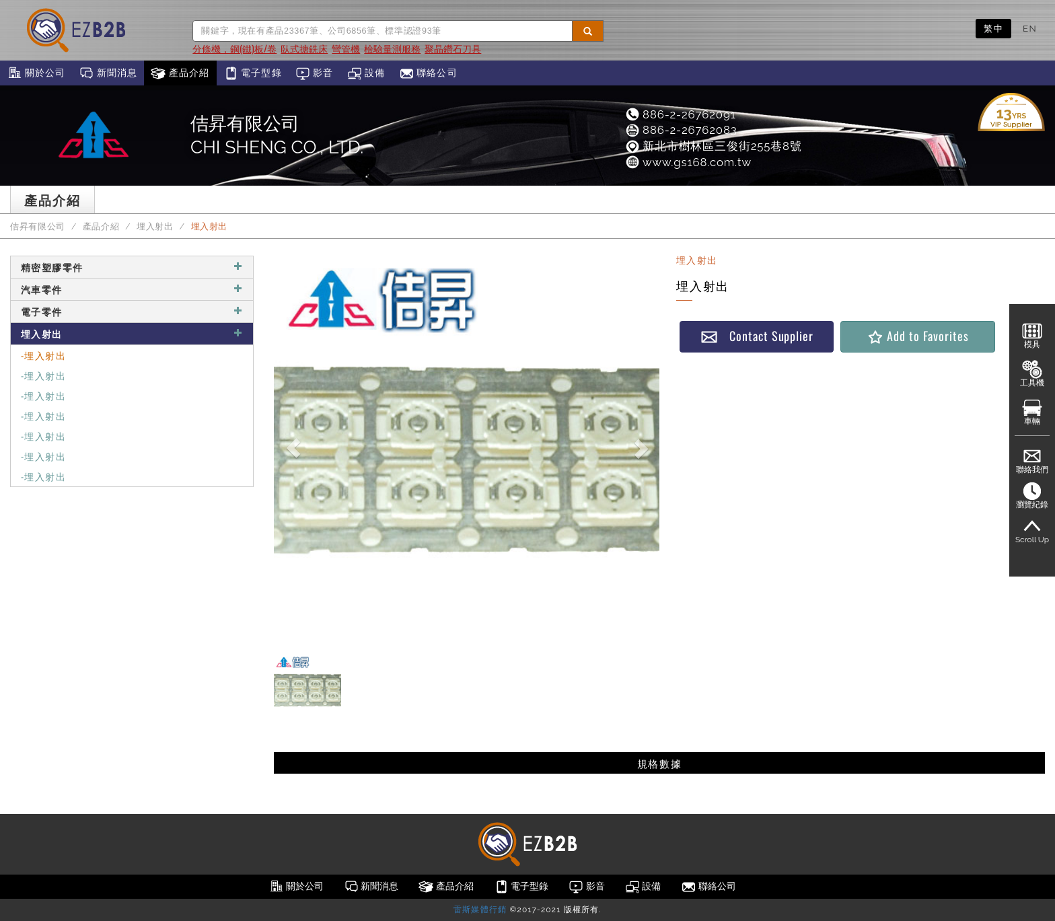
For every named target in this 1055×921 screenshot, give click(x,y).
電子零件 (132, 311)
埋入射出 (155, 226)
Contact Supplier (756, 336)
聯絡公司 (428, 73)
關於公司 (36, 73)
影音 (314, 73)
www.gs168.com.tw (688, 162)
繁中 (993, 28)
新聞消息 (108, 73)
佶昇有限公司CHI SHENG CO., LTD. (276, 135)
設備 (366, 73)
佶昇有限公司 (37, 226)
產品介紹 (180, 73)
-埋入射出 (43, 355)
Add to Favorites (917, 336)
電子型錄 (252, 73)
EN (1030, 28)
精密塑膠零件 (132, 267)
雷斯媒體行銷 (480, 909)
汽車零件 (132, 289)
